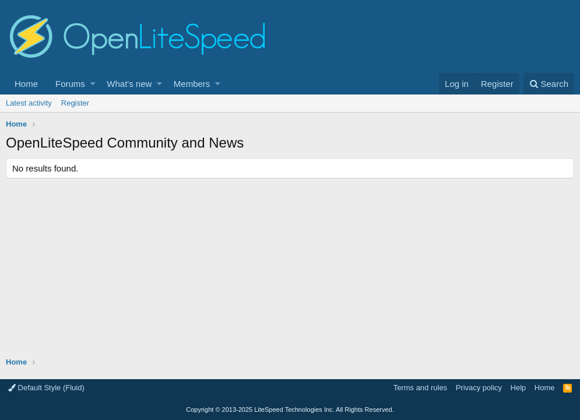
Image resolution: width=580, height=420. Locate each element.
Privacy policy (479, 387)
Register (75, 103)
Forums (70, 84)
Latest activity (29, 103)
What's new (129, 84)
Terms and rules (420, 387)
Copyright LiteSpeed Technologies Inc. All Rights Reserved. (289, 409)
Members (192, 84)
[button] (93, 83)
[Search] (548, 83)
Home (26, 84)
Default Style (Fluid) (46, 387)
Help (518, 387)
